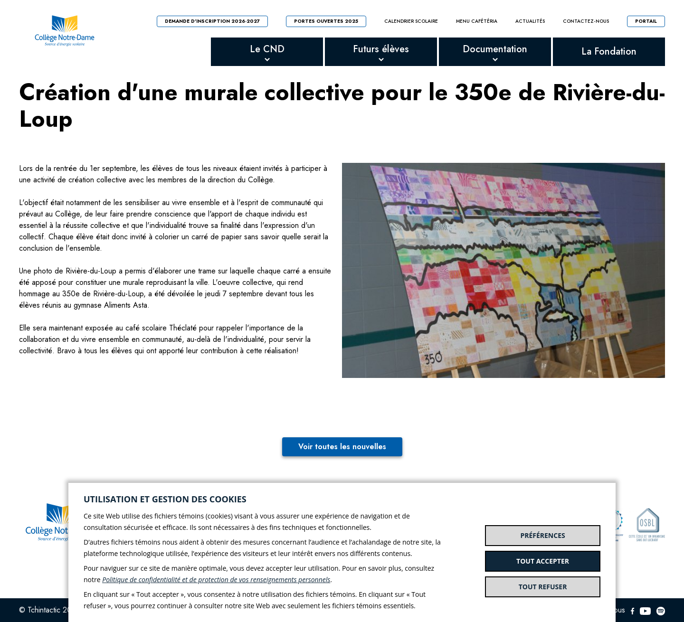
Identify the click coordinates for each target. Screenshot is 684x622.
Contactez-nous (586, 21)
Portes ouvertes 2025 (326, 21)
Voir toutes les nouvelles (342, 446)
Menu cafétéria (476, 21)
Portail (646, 21)
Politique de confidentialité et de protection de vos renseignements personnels (216, 579)
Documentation (495, 49)
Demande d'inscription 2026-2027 (212, 21)
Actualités (530, 21)
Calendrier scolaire (411, 21)
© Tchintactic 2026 (49, 609)
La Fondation (608, 51)
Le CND (267, 49)
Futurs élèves (381, 49)
